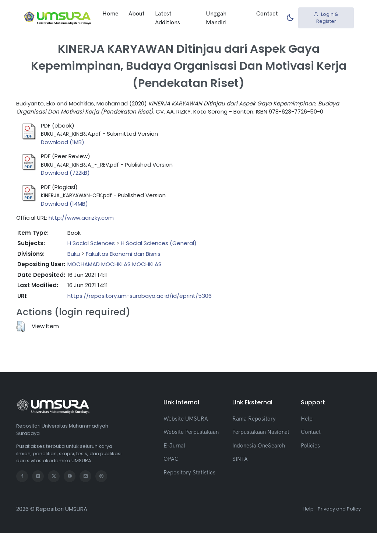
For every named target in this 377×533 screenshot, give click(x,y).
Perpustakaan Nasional (260, 431)
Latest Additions (167, 18)
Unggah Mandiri (216, 18)
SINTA (240, 458)
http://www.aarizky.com (81, 218)
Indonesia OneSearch (258, 445)
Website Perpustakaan (191, 431)
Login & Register (326, 18)
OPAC (171, 458)
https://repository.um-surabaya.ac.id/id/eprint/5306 (139, 296)
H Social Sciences (91, 243)
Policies (310, 445)
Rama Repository (254, 418)
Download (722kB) (65, 173)
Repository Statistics (189, 472)
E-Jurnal (174, 445)
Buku (73, 254)
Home (110, 13)
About (136, 13)
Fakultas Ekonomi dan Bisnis (123, 254)
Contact (267, 13)
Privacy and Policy (339, 508)
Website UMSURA (185, 418)
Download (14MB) (64, 204)
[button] (20, 326)
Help (307, 418)
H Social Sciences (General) (159, 243)
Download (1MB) (62, 142)
